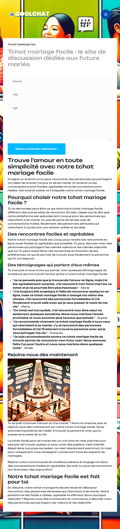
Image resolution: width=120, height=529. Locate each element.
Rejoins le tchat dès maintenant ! (36, 149)
